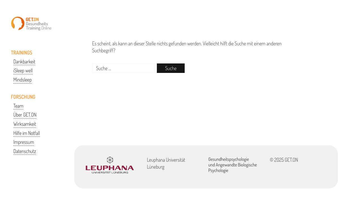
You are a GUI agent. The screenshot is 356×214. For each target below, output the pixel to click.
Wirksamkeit (24, 124)
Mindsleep (22, 80)
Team (18, 106)
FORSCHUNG (23, 97)
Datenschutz (24, 151)
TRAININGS (21, 53)
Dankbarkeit (24, 61)
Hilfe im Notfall (26, 133)
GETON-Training (31, 24)
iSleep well (23, 70)
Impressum (23, 142)
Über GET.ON (24, 115)
